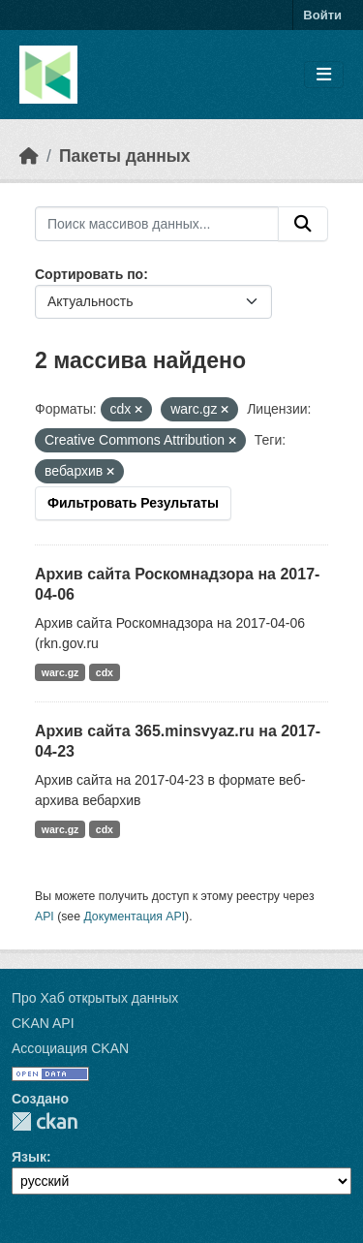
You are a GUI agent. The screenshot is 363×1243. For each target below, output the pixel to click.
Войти (322, 15)
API (44, 916)
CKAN (44, 1121)
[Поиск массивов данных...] (157, 223)
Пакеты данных (125, 156)
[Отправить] (303, 223)
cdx (104, 672)
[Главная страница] (29, 156)
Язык (29, 1157)
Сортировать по (89, 274)
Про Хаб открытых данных (95, 998)
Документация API (134, 916)
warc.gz (60, 672)
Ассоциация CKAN (70, 1048)
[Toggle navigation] (324, 75)
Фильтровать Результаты (133, 503)
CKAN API (43, 1023)
